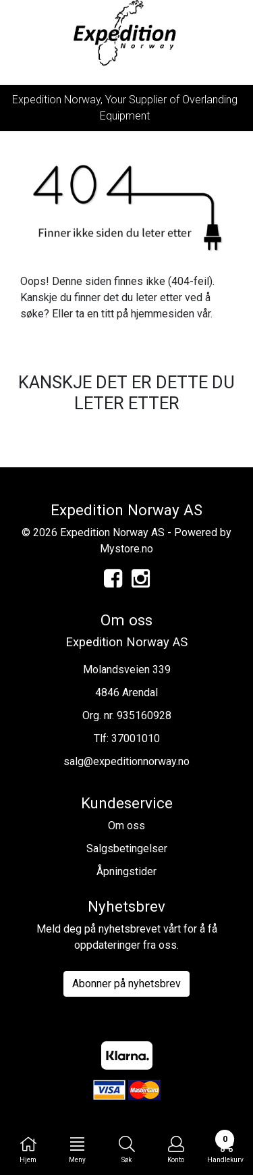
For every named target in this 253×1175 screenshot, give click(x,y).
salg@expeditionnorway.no (126, 761)
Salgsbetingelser (126, 848)
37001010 (135, 738)
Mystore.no (126, 548)
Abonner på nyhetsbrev (126, 983)
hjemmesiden (162, 313)
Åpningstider (126, 871)
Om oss (126, 825)
